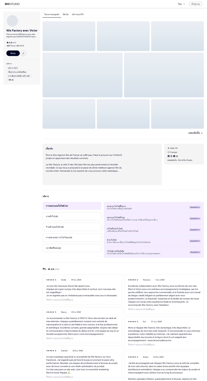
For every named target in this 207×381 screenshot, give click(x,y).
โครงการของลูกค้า (51, 14)
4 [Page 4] (123, 374)
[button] (69, 36)
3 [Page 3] (118, 374)
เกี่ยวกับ (66, 14)
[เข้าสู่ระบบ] (195, 4)
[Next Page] (142, 374)
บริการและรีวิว (78, 14)
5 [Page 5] (128, 374)
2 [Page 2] (113, 374)
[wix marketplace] (12, 4)
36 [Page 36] (137, 374)
